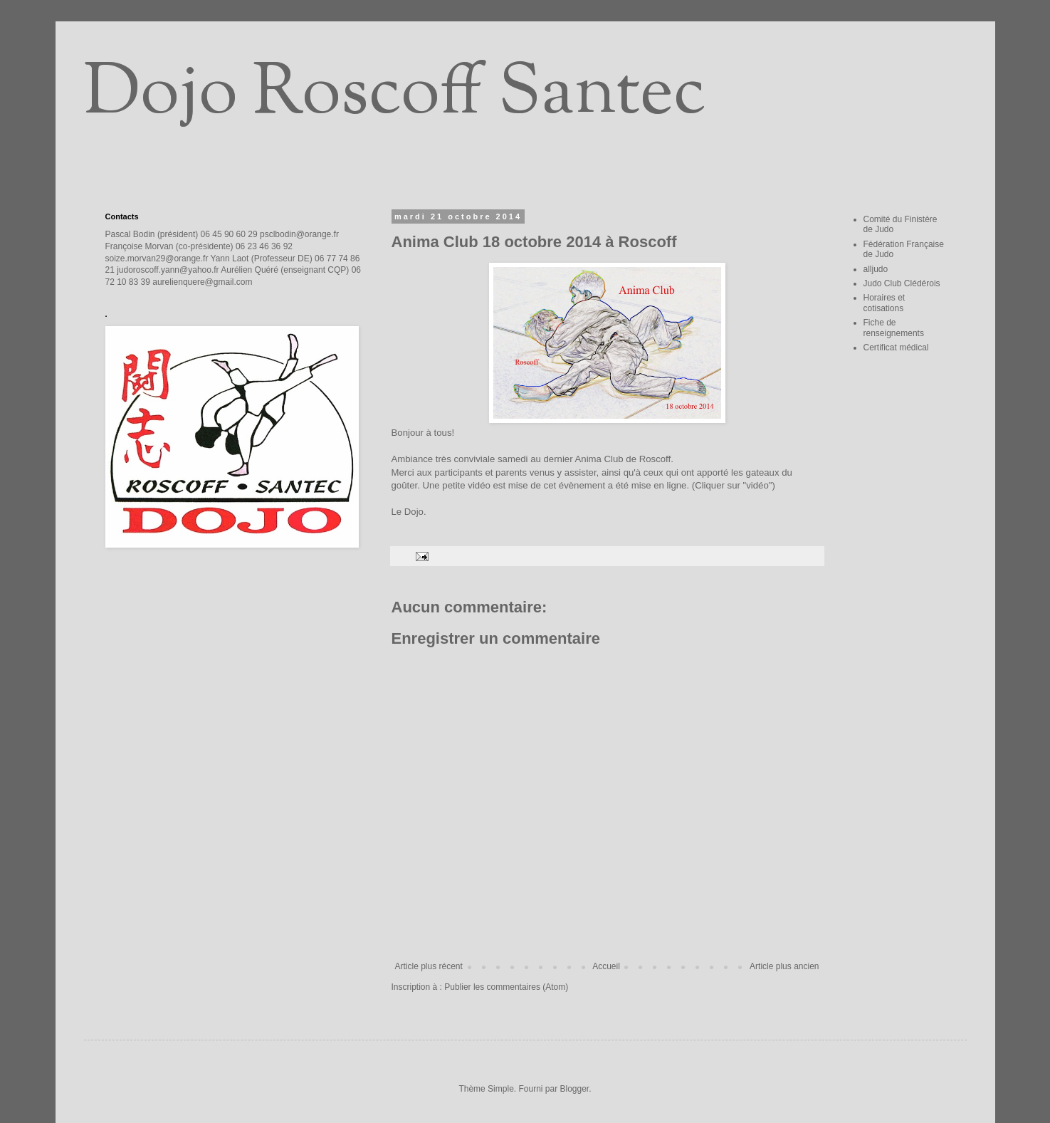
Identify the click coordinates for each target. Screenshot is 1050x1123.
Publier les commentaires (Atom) (506, 987)
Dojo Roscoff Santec (394, 95)
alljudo (875, 269)
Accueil (606, 966)
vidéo (479, 485)
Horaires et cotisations (884, 303)
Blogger (574, 1089)
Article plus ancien (784, 966)
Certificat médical (896, 347)
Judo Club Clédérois (901, 283)
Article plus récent (429, 966)
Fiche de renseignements (893, 328)
